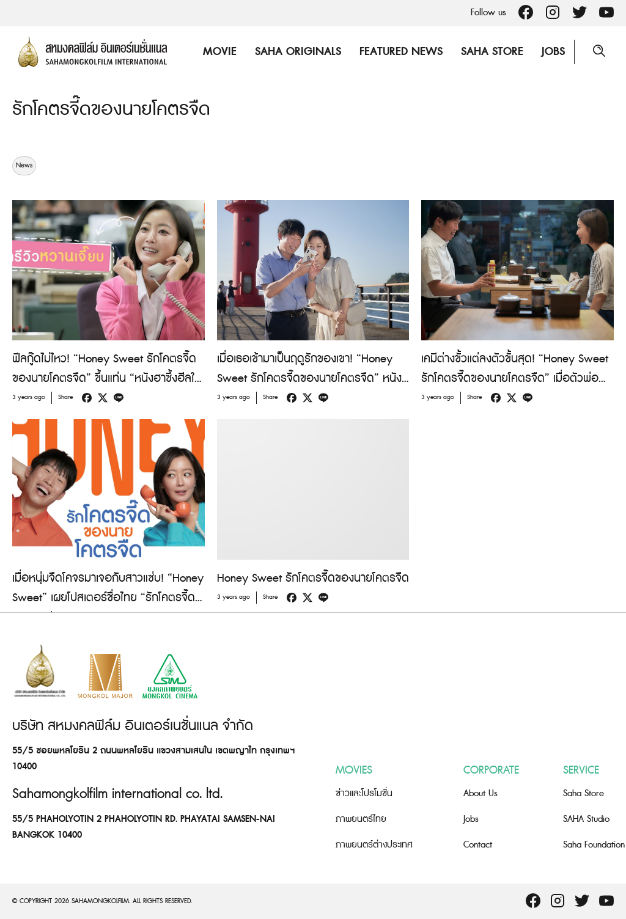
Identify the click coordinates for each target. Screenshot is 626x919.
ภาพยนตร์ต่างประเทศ (374, 844)
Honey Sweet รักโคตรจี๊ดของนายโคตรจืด (313, 578)
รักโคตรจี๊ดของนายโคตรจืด (111, 109)
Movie (220, 51)
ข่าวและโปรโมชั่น (364, 793)
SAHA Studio (586, 818)
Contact (477, 844)
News (24, 164)
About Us (480, 793)
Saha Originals (298, 51)
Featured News (401, 51)
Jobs (553, 51)
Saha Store (492, 51)
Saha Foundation (594, 844)
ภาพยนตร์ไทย (361, 818)
